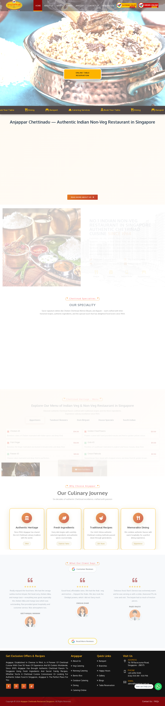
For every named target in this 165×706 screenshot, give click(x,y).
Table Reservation (107, 685)
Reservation (108, 6)
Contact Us (93, 6)
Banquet (80, 6)
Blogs (101, 680)
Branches (103, 666)
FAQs (156, 701)
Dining (69, 6)
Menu (60, 6)
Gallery (102, 675)
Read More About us (82, 197)
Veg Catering (78, 666)
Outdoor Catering (80, 680)
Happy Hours (104, 670)
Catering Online (79, 690)
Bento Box (77, 675)
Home (38, 6)
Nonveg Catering (80, 670)
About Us (48, 6)
